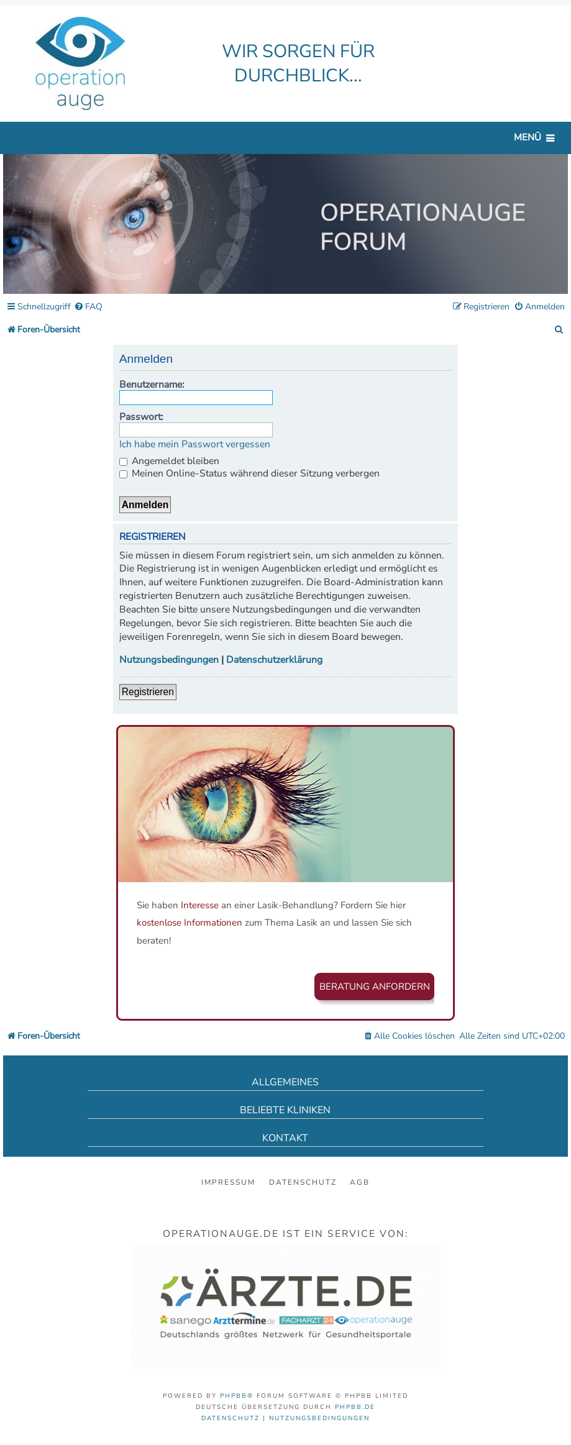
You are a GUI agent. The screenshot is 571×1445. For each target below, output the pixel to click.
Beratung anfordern (374, 986)
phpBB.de (355, 1407)
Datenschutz (303, 1182)
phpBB (233, 1396)
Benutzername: (152, 384)
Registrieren (148, 691)
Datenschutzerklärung (274, 660)
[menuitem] (88, 307)
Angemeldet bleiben (169, 461)
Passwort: (141, 417)
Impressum (228, 1182)
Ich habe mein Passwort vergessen (194, 444)
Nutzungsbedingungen (169, 660)
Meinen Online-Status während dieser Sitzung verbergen (249, 473)
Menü (527, 137)
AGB (360, 1182)
